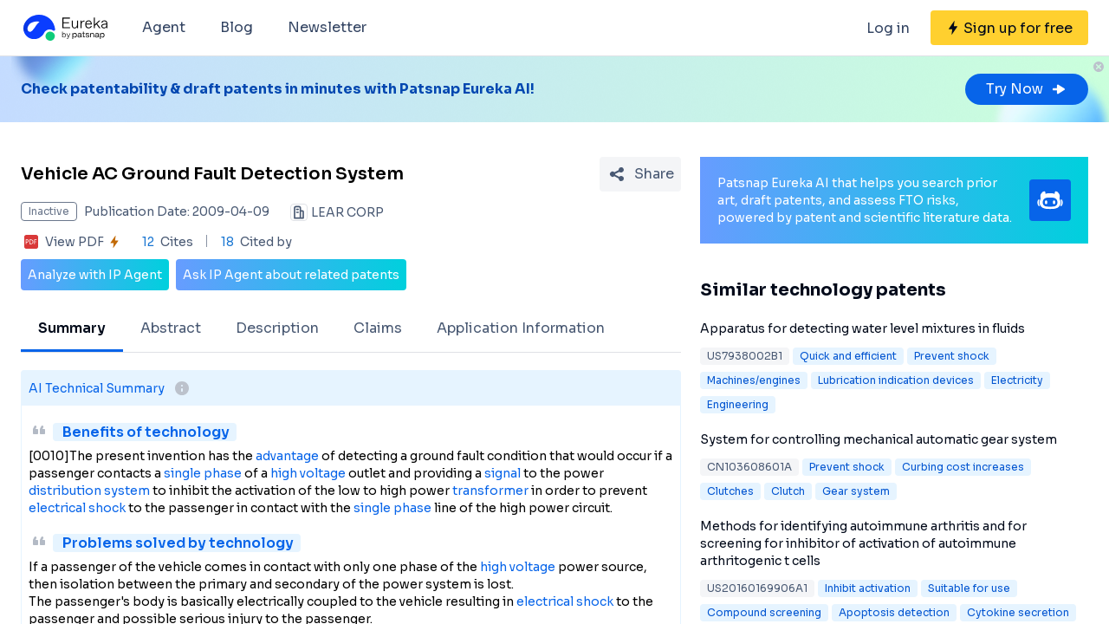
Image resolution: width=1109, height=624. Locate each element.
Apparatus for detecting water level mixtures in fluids (862, 328)
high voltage (308, 473)
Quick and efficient (848, 355)
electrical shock (77, 508)
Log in (888, 28)
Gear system (856, 490)
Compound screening (764, 612)
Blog (236, 27)
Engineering (738, 404)
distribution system (89, 490)
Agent (163, 27)
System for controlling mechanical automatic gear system (878, 439)
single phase (203, 473)
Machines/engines (754, 380)
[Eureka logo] (64, 28)
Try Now (1026, 89)
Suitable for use (969, 588)
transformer (490, 490)
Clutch (788, 490)
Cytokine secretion (1018, 612)
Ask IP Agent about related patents (291, 275)
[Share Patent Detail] (640, 174)
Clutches (730, 490)
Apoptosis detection (894, 612)
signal (502, 473)
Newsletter (327, 27)
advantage (287, 456)
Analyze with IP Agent (95, 275)
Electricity (1017, 380)
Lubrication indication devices (896, 380)
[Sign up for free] (1009, 27)
